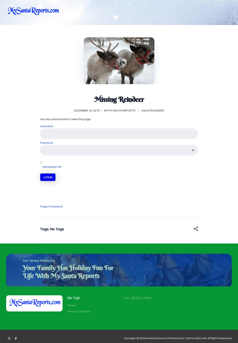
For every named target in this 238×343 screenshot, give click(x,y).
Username (46, 126)
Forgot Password (51, 206)
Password (46, 142)
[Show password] (193, 150)
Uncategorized (152, 110)
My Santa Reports (121, 110)
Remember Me (50, 162)
